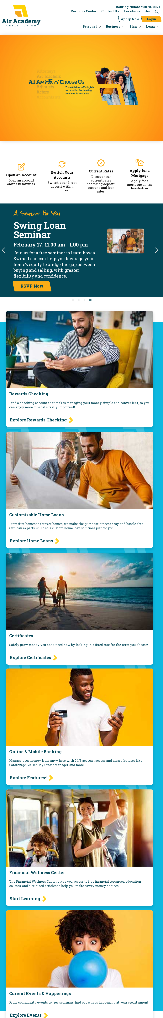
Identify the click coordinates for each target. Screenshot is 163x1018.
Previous (4, 250)
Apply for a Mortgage (140, 173)
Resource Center (83, 11)
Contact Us (110, 11)
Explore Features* (28, 777)
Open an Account (21, 175)
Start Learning (25, 898)
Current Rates (101, 171)
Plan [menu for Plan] (133, 26)
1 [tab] (73, 300)
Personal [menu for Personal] (90, 26)
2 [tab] (79, 300)
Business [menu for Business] (113, 26)
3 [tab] (84, 300)
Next (156, 250)
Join (148, 11)
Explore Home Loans (31, 541)
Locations (132, 11)
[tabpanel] (81, 250)
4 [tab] (90, 300)
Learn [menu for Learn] (150, 26)
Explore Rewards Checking (38, 420)
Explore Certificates (30, 657)
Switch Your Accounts (62, 175)
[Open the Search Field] (157, 12)
